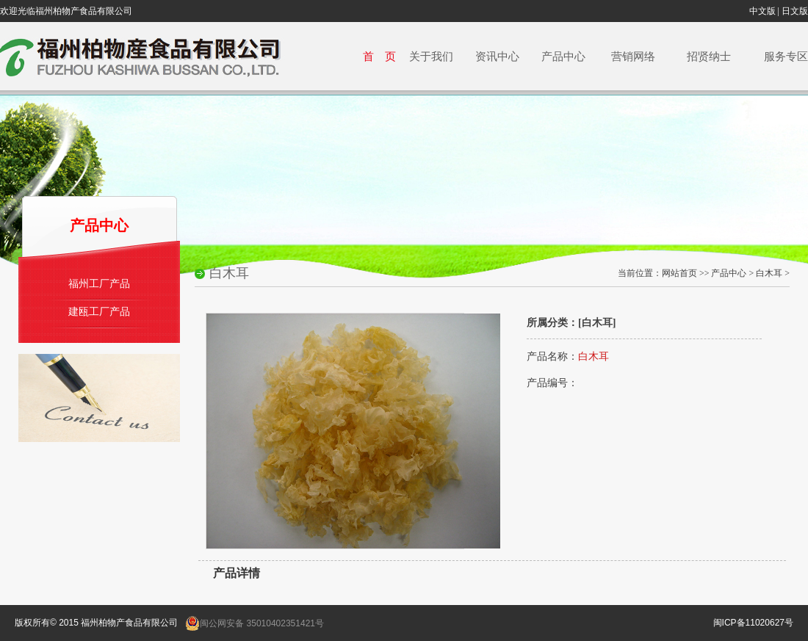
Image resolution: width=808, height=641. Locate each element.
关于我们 (425, 56)
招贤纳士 (710, 56)
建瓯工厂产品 (99, 311)
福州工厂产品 (99, 283)
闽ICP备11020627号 (753, 623)
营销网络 (632, 56)
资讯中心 (491, 56)
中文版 (762, 11)
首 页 (373, 56)
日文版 (795, 11)
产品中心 (558, 56)
